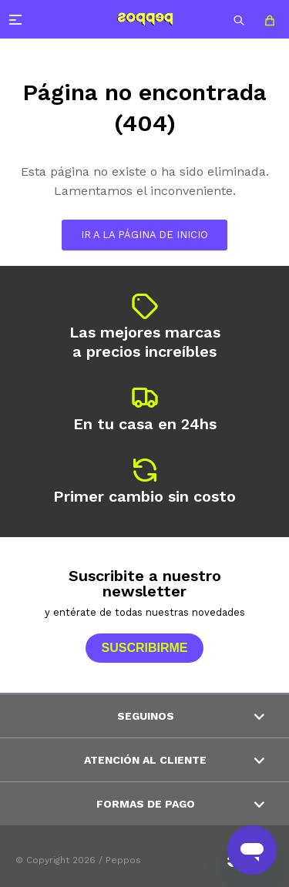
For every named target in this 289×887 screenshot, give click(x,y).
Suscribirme (144, 647)
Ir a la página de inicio (144, 234)
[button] (238, 19)
